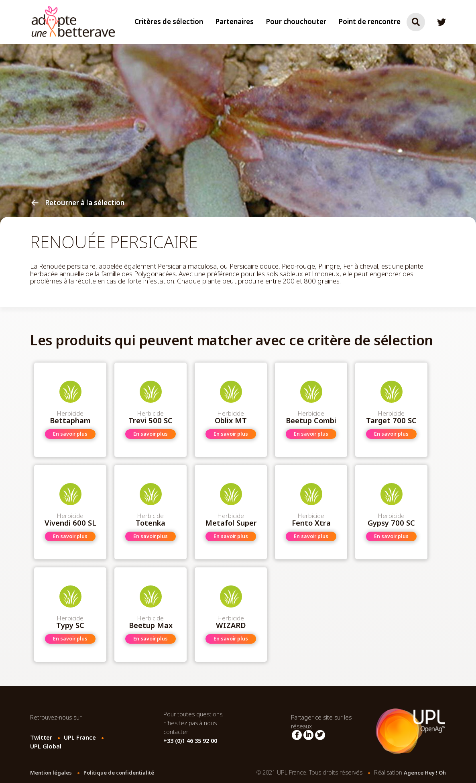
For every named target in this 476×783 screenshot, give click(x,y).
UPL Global (45, 746)
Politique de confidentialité (118, 773)
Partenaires (234, 22)
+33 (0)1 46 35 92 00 (190, 741)
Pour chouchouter (296, 22)
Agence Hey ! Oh (425, 773)
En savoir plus (70, 434)
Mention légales (51, 773)
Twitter (41, 738)
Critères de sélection (168, 22)
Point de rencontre (369, 22)
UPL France (80, 738)
